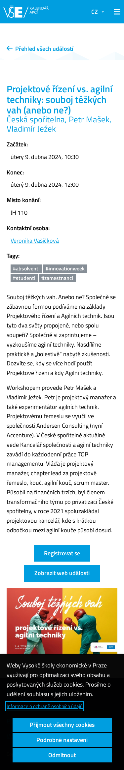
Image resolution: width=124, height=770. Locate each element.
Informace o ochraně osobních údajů (45, 706)
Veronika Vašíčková (35, 240)
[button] (116, 11)
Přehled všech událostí (40, 48)
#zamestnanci (57, 278)
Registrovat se (62, 553)
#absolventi (26, 268)
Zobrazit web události (62, 573)
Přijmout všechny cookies (62, 724)
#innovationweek (65, 268)
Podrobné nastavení (62, 739)
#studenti (24, 278)
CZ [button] (94, 11)
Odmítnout (62, 755)
